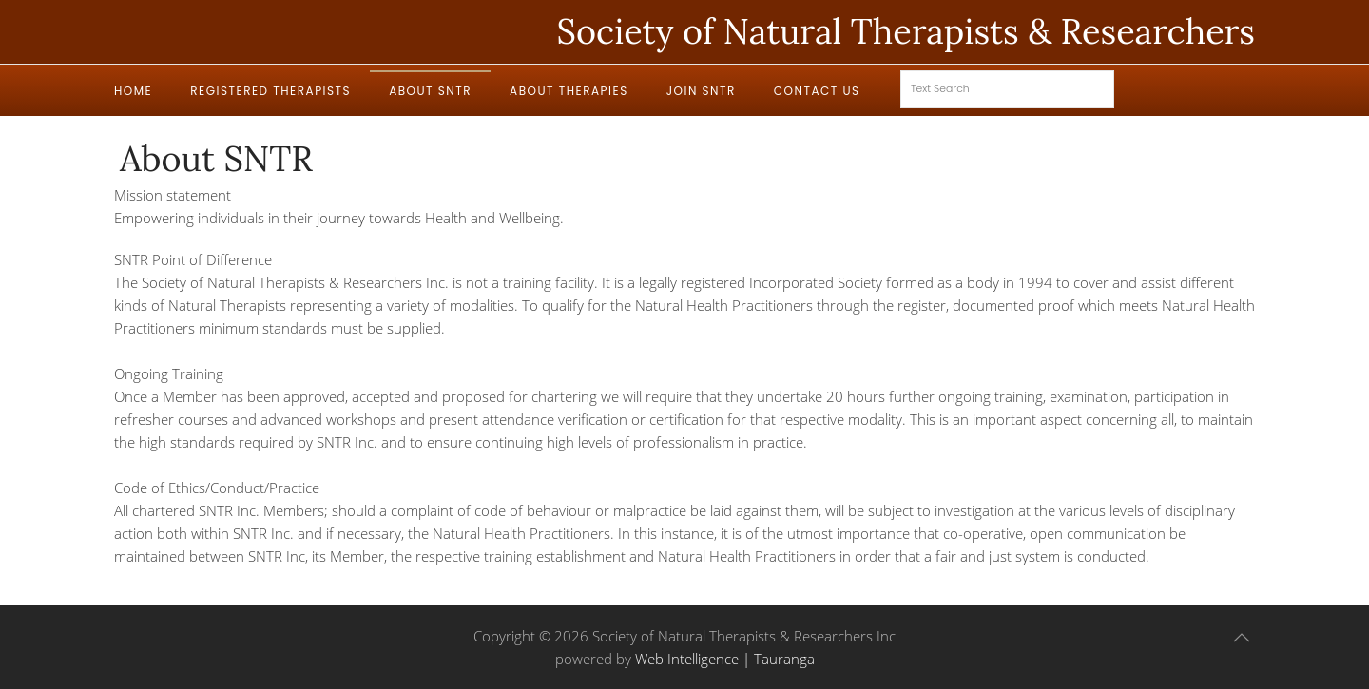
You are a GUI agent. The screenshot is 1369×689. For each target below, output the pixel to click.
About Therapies (569, 91)
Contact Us (817, 91)
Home (133, 91)
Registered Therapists (270, 91)
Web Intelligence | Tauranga (725, 658)
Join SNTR (701, 91)
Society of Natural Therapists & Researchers (906, 31)
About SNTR (430, 91)
